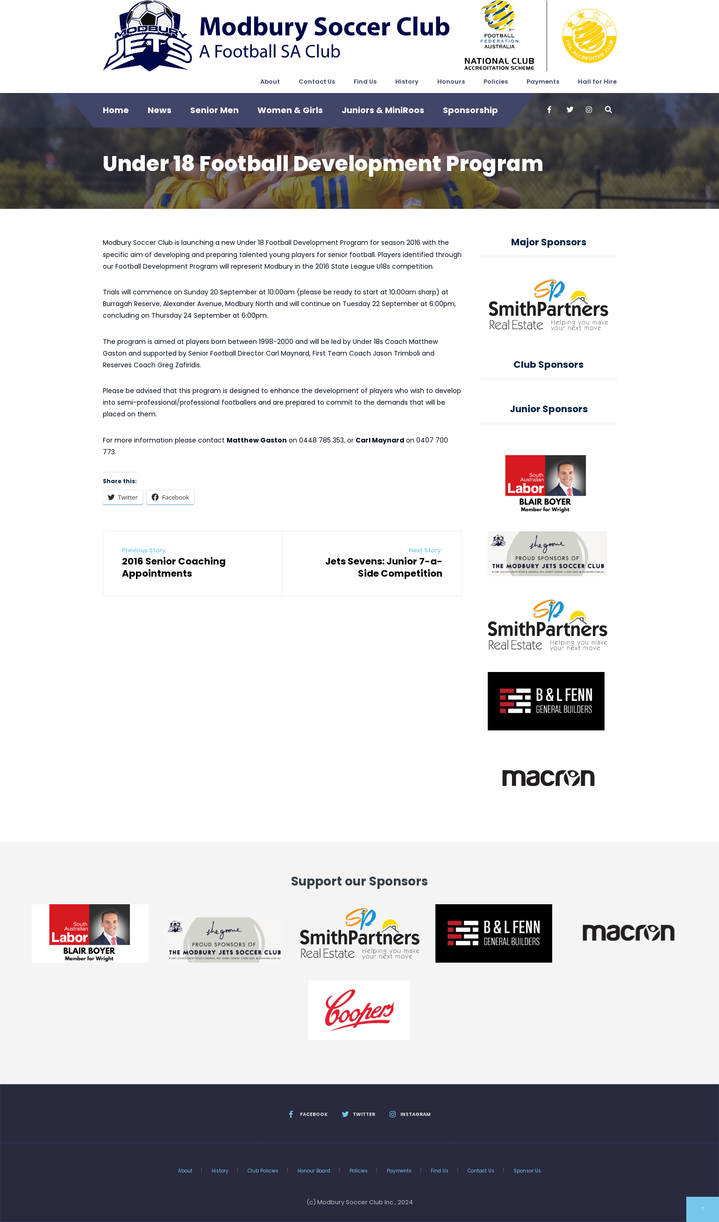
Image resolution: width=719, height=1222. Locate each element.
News (159, 110)
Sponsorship (470, 110)
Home (116, 110)
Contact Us (317, 81)
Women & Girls (290, 110)
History (407, 81)
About (270, 81)
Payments (543, 81)
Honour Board (314, 1170)
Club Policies (263, 1170)
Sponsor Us (527, 1170)
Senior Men (214, 110)
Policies (496, 81)
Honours (451, 81)
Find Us (365, 81)
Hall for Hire (597, 81)
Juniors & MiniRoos (383, 110)
